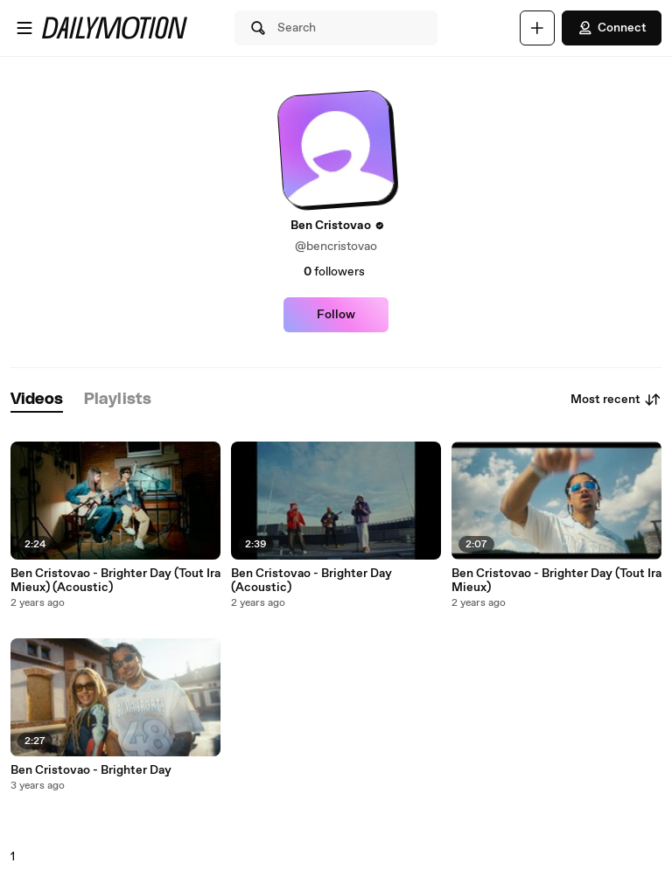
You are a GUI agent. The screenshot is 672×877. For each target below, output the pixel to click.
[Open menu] (24, 27)
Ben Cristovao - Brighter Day (91, 770)
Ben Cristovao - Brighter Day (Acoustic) (311, 581)
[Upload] (537, 27)
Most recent (616, 399)
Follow (336, 315)
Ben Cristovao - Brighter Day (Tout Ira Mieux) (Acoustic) (115, 581)
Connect (612, 28)
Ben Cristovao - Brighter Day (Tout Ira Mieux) (557, 581)
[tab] (36, 400)
